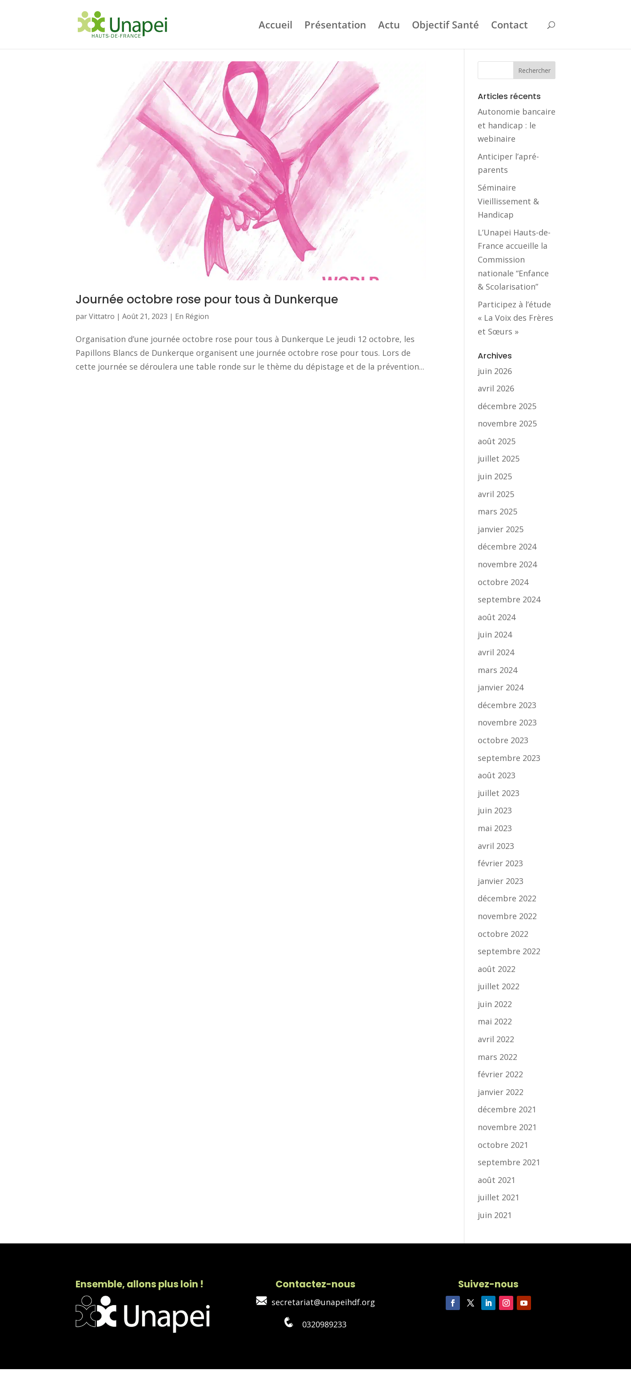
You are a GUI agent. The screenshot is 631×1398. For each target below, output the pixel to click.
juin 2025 (495, 476)
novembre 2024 (507, 564)
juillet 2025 (498, 458)
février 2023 (500, 863)
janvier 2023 (500, 881)
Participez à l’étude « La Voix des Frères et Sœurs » (515, 318)
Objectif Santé (445, 26)
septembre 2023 (509, 758)
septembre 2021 (509, 1162)
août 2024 (496, 617)
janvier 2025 (500, 529)
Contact (509, 26)
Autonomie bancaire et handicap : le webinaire (516, 125)
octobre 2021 (503, 1144)
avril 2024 (496, 652)
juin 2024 (495, 634)
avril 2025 (496, 494)
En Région (192, 316)
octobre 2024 (503, 582)
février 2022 (500, 1074)
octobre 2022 (503, 933)
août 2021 (496, 1180)
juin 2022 (495, 1004)
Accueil (275, 26)
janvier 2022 (500, 1092)
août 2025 (496, 441)
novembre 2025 (507, 423)
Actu (389, 26)
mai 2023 (495, 828)
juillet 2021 (498, 1197)
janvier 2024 (500, 687)
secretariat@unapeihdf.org (315, 1302)
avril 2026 (496, 388)
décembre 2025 (507, 406)
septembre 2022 (509, 951)
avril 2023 (496, 845)
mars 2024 (497, 670)
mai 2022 (495, 1021)
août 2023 (496, 775)
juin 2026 (495, 371)
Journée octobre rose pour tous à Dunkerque (207, 299)
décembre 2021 (507, 1109)
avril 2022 (496, 1039)
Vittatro (102, 316)
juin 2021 (495, 1215)
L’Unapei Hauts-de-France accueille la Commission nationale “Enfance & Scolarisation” (514, 259)
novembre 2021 (507, 1127)
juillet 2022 (498, 986)
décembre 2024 (507, 546)
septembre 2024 (509, 599)
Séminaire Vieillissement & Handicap (508, 201)
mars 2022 (497, 1056)
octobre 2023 (503, 740)
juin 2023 (495, 810)
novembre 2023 (507, 722)
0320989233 (315, 1324)
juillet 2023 (498, 793)
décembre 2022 (507, 898)
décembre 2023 (507, 705)
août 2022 (496, 969)
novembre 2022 (507, 916)
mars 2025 (497, 511)
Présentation (335, 26)
